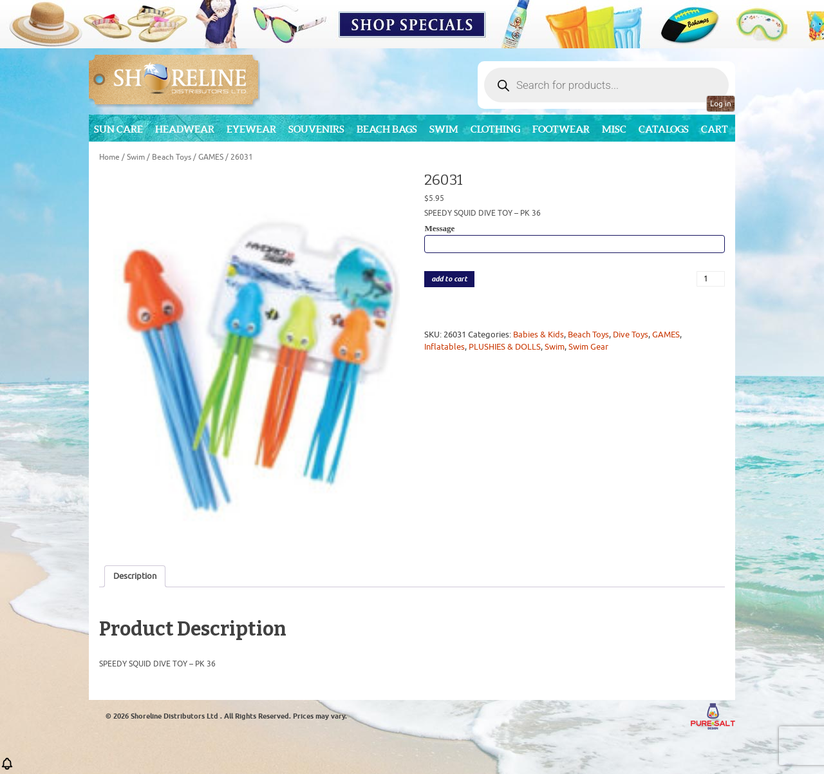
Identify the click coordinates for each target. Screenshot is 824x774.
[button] (7, 767)
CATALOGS (664, 129)
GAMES (210, 157)
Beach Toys (171, 157)
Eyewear (251, 129)
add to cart (449, 279)
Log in (720, 104)
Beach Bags (387, 129)
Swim (443, 129)
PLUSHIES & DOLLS (505, 346)
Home (109, 157)
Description (134, 576)
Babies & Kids (538, 334)
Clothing (495, 129)
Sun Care (118, 129)
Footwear (561, 129)
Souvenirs (316, 129)
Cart (714, 129)
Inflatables (444, 346)
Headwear (184, 129)
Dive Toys (630, 334)
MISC (614, 129)
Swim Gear (588, 346)
